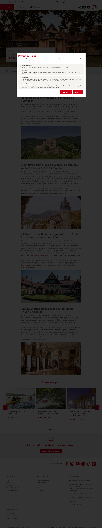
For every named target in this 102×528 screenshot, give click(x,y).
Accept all (78, 92)
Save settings (66, 92)
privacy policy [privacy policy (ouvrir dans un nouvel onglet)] (58, 61)
